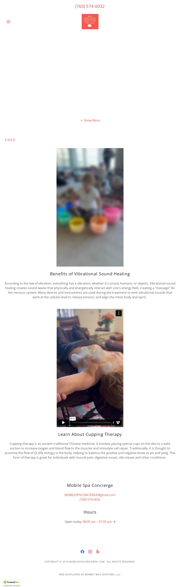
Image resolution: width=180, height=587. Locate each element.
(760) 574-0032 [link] (90, 6)
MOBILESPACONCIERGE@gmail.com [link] (90, 495)
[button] (17, 21)
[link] (90, 21)
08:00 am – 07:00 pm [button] (97, 522)
